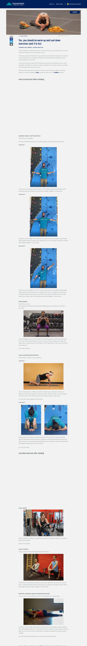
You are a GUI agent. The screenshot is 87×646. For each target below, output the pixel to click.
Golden (56, 72)
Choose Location (75, 4)
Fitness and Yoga (38, 47)
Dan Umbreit (24, 36)
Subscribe (75, 12)
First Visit (59, 4)
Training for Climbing (25, 47)
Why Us (51, 4)
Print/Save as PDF (63, 35)
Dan (37, 72)
